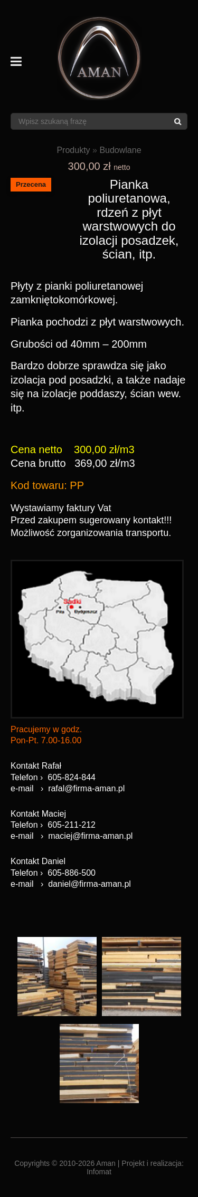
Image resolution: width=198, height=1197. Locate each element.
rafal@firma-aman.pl (86, 788)
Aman (106, 1163)
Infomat (99, 1171)
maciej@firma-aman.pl (90, 835)
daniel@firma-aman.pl (89, 883)
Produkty (73, 150)
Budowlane (120, 150)
